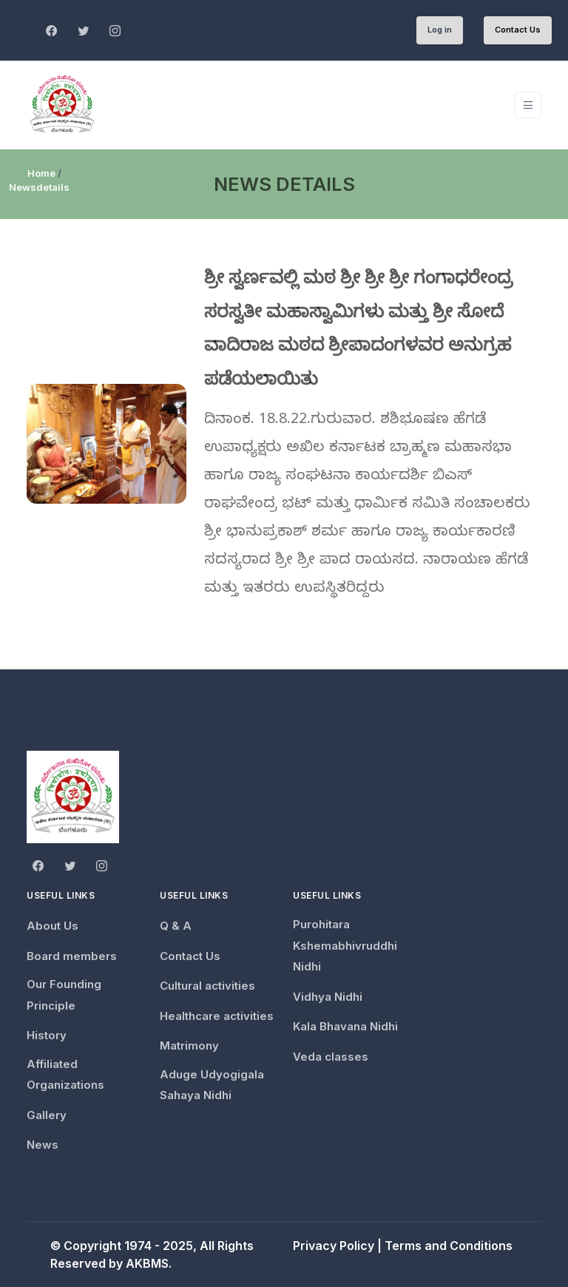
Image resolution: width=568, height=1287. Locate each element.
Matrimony (189, 1045)
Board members (72, 956)
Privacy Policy (333, 1245)
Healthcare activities (217, 1016)
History (47, 1035)
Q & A (176, 926)
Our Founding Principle (64, 995)
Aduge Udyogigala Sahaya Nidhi (212, 1085)
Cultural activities (207, 986)
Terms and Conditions (449, 1245)
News (42, 1145)
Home (41, 173)
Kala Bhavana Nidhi (345, 1026)
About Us (52, 926)
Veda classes (330, 1057)
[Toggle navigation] (528, 105)
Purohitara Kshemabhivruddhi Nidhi (345, 945)
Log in (439, 29)
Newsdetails (39, 187)
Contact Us (518, 29)
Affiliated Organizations (65, 1074)
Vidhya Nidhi (327, 997)
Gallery (47, 1115)
